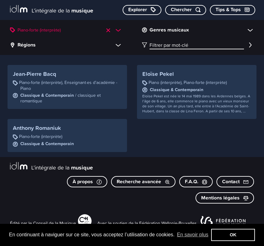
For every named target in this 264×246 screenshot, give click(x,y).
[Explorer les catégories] (142, 10)
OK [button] (233, 234)
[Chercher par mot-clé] (185, 10)
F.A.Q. (196, 181)
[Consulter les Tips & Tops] (232, 10)
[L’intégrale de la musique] (51, 9)
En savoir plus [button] (193, 234)
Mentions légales (224, 197)
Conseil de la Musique (54, 223)
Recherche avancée (143, 181)
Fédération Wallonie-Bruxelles (168, 223)
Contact (235, 181)
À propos (87, 181)
